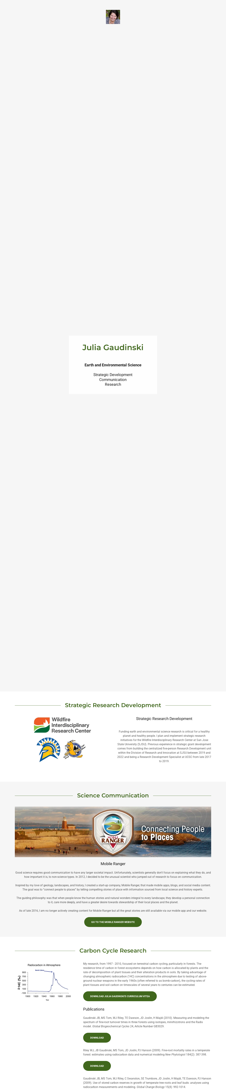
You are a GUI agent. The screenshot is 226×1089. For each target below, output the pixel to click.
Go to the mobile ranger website (113, 922)
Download (97, 1037)
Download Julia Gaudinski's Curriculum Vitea (120, 996)
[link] (113, 16)
